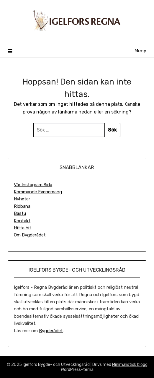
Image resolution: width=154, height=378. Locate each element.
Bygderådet (51, 330)
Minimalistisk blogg (130, 364)
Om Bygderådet (30, 235)
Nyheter (22, 199)
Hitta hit (22, 228)
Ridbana (22, 206)
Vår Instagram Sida (33, 184)
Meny (140, 50)
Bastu (20, 213)
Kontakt (22, 220)
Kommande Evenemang (38, 191)
